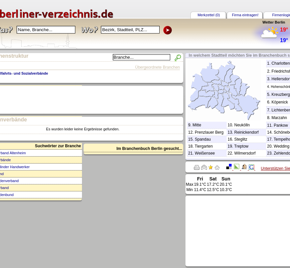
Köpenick (279, 102)
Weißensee (205, 153)
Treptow (241, 146)
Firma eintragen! (245, 15)
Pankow (281, 125)
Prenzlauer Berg (209, 132)
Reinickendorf (246, 132)
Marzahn (279, 117)
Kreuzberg (280, 94)
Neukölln (242, 125)
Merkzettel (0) (208, 15)
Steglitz (240, 139)
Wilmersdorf (244, 153)
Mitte (196, 125)
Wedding (281, 146)
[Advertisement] (246, 230)
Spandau (203, 139)
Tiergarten (204, 146)
